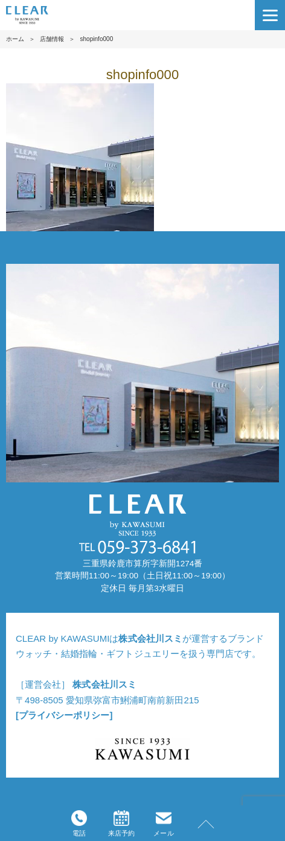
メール (163, 823)
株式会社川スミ (150, 638)
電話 (79, 823)
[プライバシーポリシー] (64, 715)
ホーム (15, 39)
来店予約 (121, 823)
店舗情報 (52, 39)
